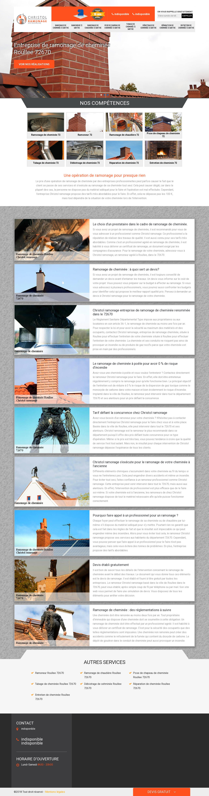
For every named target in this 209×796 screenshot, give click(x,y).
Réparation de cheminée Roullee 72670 (151, 686)
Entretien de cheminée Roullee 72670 (52, 697)
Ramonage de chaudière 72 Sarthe (93, 26)
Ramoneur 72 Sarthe (76, 26)
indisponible (120, 14)
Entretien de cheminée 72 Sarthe (186, 26)
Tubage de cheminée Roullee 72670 (55, 683)
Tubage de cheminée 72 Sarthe (130, 26)
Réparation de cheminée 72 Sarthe (167, 26)
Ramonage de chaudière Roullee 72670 (102, 675)
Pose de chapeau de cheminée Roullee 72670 (150, 675)
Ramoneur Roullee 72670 (49, 673)
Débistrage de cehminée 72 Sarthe (148, 26)
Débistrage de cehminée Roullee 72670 (102, 686)
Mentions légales (55, 791)
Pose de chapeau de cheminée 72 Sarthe (112, 26)
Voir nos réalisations (34, 64)
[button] (101, 95)
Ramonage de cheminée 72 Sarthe (61, 26)
